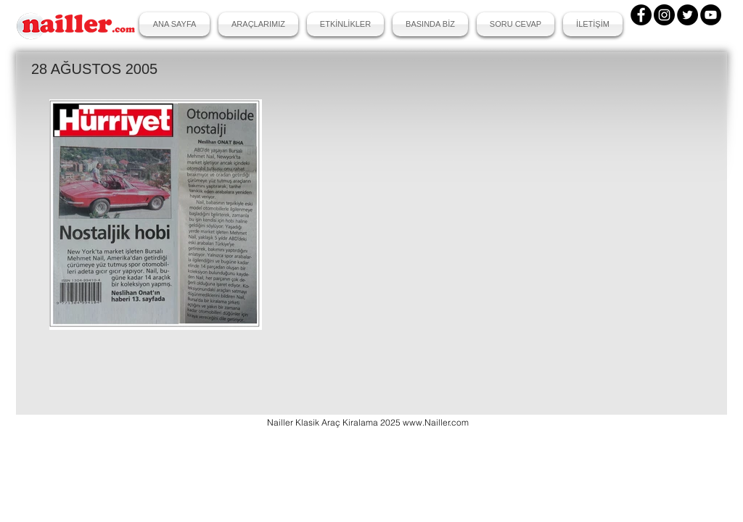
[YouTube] (710, 14)
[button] (258, 24)
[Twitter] (687, 14)
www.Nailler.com (436, 422)
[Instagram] (664, 14)
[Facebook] (641, 14)
